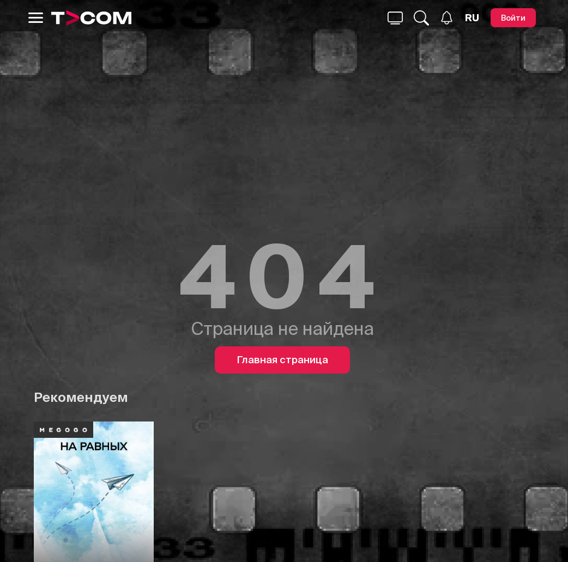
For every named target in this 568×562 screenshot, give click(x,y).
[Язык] (472, 18)
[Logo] (91, 18)
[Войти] (513, 17)
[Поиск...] (395, 18)
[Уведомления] (447, 18)
